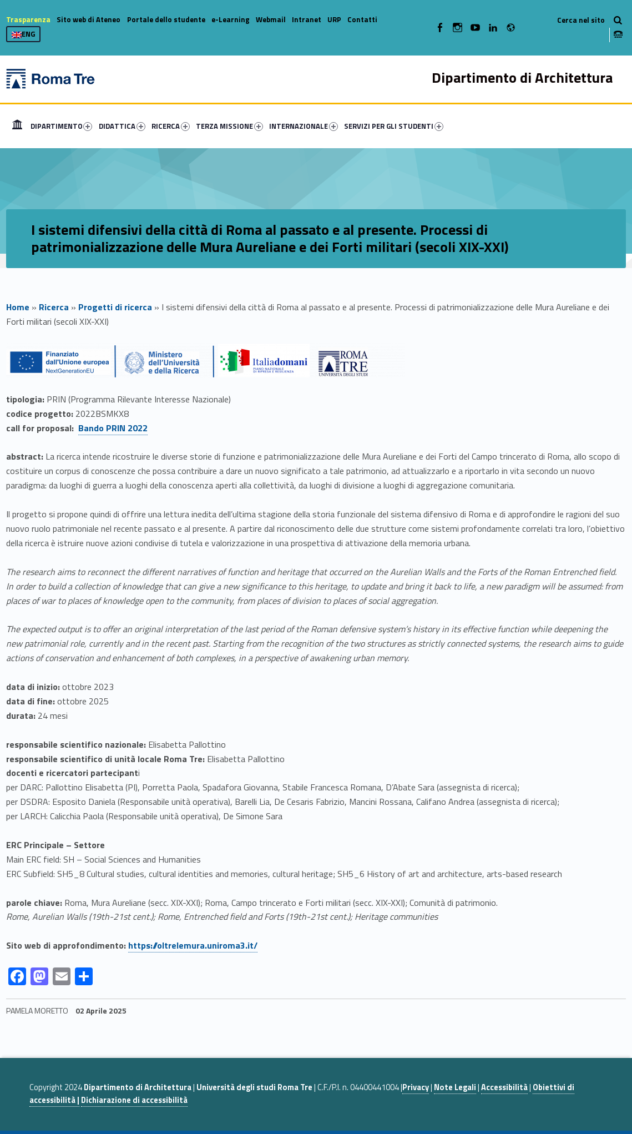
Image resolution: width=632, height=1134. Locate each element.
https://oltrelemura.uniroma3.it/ (192, 945)
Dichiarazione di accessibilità (134, 1100)
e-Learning (230, 19)
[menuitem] (17, 126)
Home (17, 126)
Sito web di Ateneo (88, 19)
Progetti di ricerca (115, 307)
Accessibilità (504, 1087)
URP (334, 19)
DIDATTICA (122, 126)
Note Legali (455, 1087)
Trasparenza (28, 19)
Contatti (362, 19)
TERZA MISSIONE (229, 126)
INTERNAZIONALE (303, 126)
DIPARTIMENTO (62, 126)
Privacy (415, 1087)
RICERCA (170, 126)
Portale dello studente (166, 19)
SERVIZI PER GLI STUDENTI (393, 126)
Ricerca (54, 307)
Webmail (271, 19)
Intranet (306, 19)
